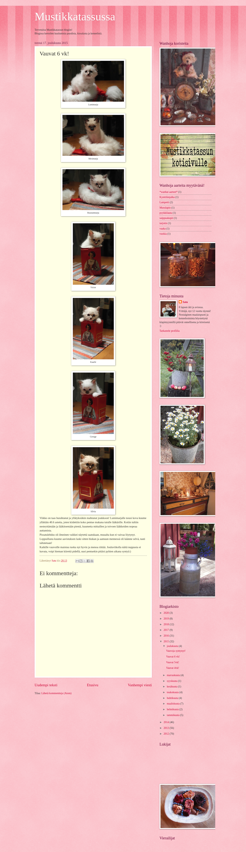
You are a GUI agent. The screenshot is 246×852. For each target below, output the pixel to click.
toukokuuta (173, 692)
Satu (185, 302)
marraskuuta (174, 675)
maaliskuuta (173, 703)
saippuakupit (166, 218)
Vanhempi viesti (140, 685)
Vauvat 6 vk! (173, 656)
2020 (167, 612)
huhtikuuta (173, 698)
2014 (167, 722)
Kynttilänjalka (167, 197)
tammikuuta (173, 715)
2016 (167, 635)
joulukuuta (173, 646)
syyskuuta (172, 681)
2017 (167, 629)
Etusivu (92, 685)
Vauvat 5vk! (172, 662)
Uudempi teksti (46, 685)
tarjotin (163, 223)
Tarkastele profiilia (170, 330)
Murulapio (165, 207)
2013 (167, 728)
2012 (167, 733)
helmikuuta (173, 709)
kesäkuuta (172, 686)
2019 (167, 618)
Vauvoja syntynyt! (175, 650)
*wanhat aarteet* (169, 192)
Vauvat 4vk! (172, 667)
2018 (167, 624)
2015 (167, 641)
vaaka (163, 228)
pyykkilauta (166, 212)
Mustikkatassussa (75, 16)
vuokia (163, 233)
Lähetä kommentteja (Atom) (56, 693)
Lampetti (164, 202)
